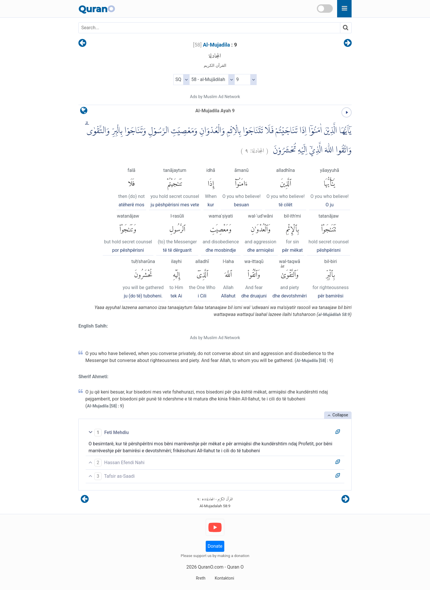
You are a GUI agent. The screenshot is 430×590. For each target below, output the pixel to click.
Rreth (200, 578)
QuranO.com (210, 567)
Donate (215, 546)
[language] (83, 111)
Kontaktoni (224, 578)
